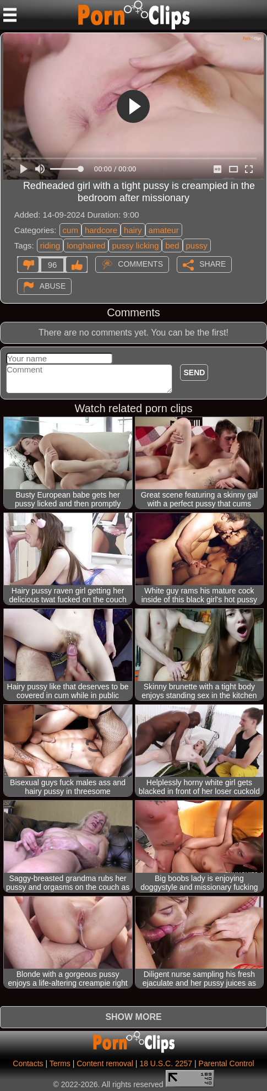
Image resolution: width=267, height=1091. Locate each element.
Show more (133, 1017)
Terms (60, 1063)
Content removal (105, 1063)
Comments (140, 264)
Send (194, 372)
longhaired (86, 245)
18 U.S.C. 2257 (165, 1063)
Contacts (28, 1063)
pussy (197, 245)
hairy (133, 230)
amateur (164, 230)
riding (50, 245)
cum (70, 230)
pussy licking (135, 245)
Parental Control (226, 1063)
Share (212, 264)
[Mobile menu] (10, 15)
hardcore (101, 230)
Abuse (53, 286)
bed (172, 245)
